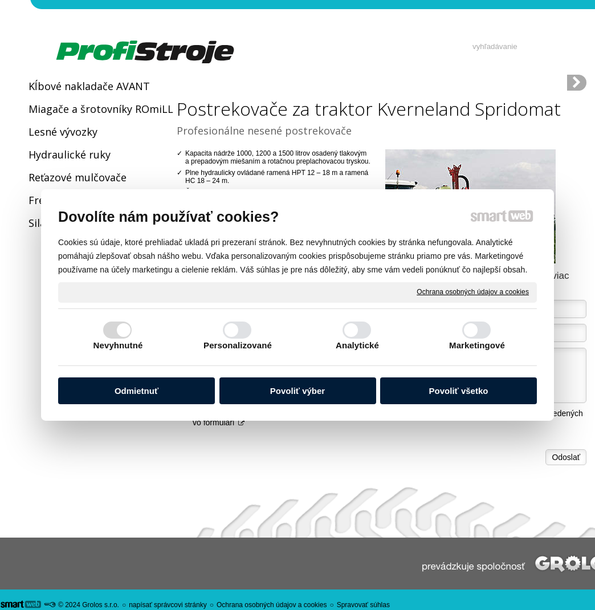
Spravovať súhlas (363, 605)
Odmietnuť (136, 391)
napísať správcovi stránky (168, 605)
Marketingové (477, 345)
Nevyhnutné (118, 345)
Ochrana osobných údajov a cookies (473, 292)
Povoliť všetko (458, 391)
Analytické (357, 345)
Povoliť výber (297, 391)
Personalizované (237, 345)
